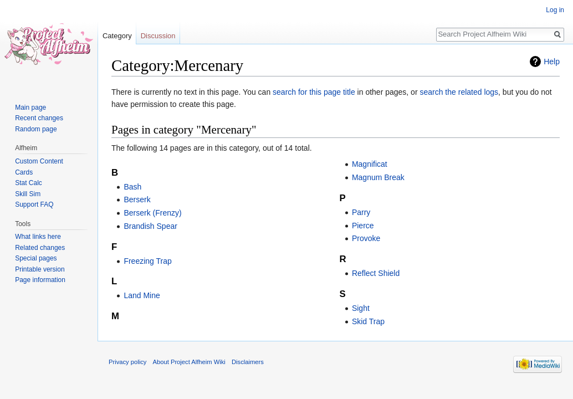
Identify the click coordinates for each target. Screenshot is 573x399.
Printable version (39, 269)
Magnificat (369, 164)
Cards (24, 172)
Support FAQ (34, 204)
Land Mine (142, 295)
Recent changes (39, 118)
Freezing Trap (147, 261)
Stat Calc (28, 183)
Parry (361, 212)
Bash (132, 186)
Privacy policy (127, 362)
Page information (40, 280)
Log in (555, 10)
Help (552, 61)
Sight (361, 308)
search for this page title (314, 92)
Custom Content (39, 161)
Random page (36, 129)
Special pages (36, 258)
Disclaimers (248, 362)
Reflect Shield (376, 273)
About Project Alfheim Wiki (189, 362)
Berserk (137, 199)
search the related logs (458, 92)
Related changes (40, 248)
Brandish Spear (150, 226)
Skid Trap (368, 321)
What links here (38, 237)
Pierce (363, 225)
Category (117, 36)
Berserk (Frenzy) (152, 212)
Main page (30, 107)
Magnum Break (378, 177)
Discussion (158, 36)
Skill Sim (27, 194)
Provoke (366, 238)
